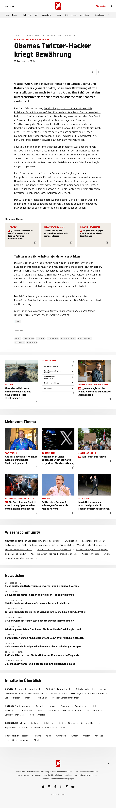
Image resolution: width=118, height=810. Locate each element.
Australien (40, 706)
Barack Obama (28, 338)
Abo (101, 5)
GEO (66, 15)
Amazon (86, 736)
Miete (39, 710)
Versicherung (92, 710)
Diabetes (35, 723)
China (52, 706)
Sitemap (53, 693)
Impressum (20, 772)
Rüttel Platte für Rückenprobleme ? (54, 549)
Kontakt (45, 779)
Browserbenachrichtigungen (62, 779)
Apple (48, 736)
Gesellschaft (100, 15)
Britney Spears (53, 338)
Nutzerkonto (19, 342)
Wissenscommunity (14, 693)
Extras (14, 15)
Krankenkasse (26, 710)
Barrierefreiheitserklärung (38, 772)
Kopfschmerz (11, 727)
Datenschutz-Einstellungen (86, 775)
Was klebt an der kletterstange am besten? (85, 541)
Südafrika (65, 710)
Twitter (17, 338)
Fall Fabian (27, 15)
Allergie (22, 723)
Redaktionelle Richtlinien (62, 772)
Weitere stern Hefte (97, 693)
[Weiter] (111, 15)
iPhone (38, 736)
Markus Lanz (46, 15)
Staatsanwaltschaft (68, 338)
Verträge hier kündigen (52, 775)
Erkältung (48, 723)
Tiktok (36, 740)
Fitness (71, 723)
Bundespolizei (32, 342)
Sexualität (49, 727)
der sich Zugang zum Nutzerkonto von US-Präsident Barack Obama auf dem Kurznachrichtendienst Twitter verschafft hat (57, 112)
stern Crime (84, 15)
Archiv (103, 689)
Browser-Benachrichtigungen (65, 698)
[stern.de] (58, 6)
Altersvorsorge (24, 706)
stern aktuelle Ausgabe (72, 693)
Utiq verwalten (23, 775)
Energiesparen (81, 706)
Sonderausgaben (12, 698)
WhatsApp (61, 736)
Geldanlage (10, 710)
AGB (76, 772)
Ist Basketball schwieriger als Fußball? (42, 541)
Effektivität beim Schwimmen (89, 545)
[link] (110, 5)
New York (52, 710)
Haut (60, 723)
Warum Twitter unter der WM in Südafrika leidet (40, 315)
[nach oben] (109, 763)
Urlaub (78, 710)
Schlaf (37, 727)
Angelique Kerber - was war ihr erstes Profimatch (54, 554)
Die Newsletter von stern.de (28, 689)
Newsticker (15, 575)
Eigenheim (65, 706)
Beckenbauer (11, 545)
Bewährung (41, 338)
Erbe (95, 706)
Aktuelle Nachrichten (85, 689)
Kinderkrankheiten (88, 723)
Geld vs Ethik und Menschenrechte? (38, 545)
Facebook (25, 736)
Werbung (68, 775)
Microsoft (9, 740)
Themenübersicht (36, 693)
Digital (16, 35)
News (7, 15)
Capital (74, 15)
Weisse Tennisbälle (90, 554)
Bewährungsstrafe (84, 338)
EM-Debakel (65, 545)
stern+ (59, 15)
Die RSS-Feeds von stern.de (58, 689)
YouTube (99, 736)
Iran (36, 15)
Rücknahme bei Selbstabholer (18, 549)
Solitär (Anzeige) (38, 715)
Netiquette (36, 775)
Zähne (62, 727)
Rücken (25, 727)
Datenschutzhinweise (89, 772)
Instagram (23, 740)
